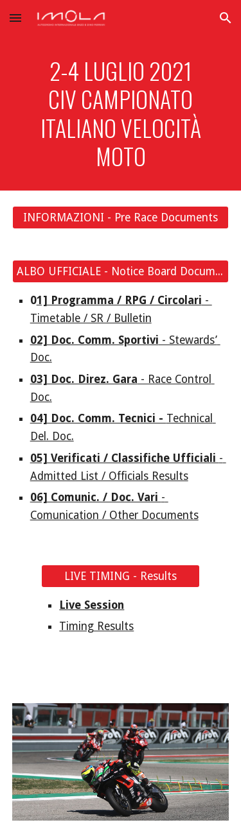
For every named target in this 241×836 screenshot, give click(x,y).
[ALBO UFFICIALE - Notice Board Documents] (121, 271)
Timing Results (96, 626)
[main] (120, 113)
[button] (15, 17)
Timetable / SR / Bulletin (91, 318)
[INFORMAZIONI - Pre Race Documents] (121, 218)
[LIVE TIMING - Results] (120, 576)
